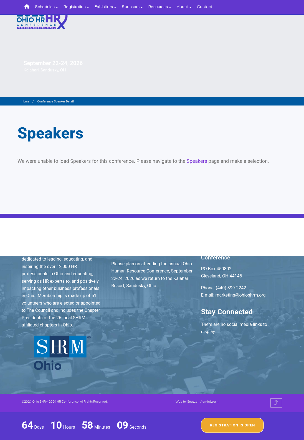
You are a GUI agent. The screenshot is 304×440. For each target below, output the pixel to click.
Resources (159, 7)
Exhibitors (105, 7)
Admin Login (209, 401)
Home (25, 101)
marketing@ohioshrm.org (241, 295)
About (184, 7)
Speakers (197, 161)
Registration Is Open (232, 425)
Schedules (46, 7)
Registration (76, 7)
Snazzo (192, 401)
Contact (204, 7)
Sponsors (132, 7)
